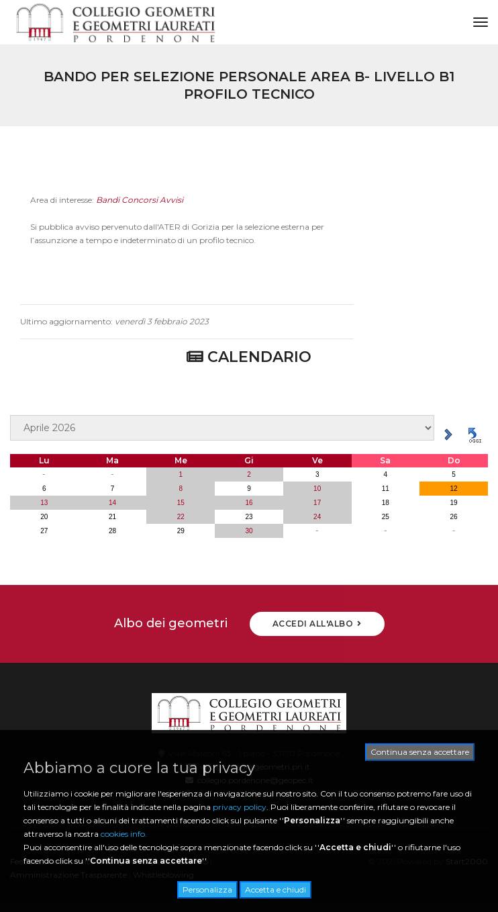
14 (112, 502)
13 (44, 502)
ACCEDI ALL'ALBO (317, 624)
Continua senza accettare (419, 752)
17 (317, 502)
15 (181, 502)
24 (317, 516)
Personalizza (207, 889)
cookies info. (124, 834)
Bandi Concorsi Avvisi (139, 208)
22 (181, 516)
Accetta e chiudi (275, 889)
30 (248, 531)
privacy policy (239, 807)
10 (317, 488)
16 (248, 502)
